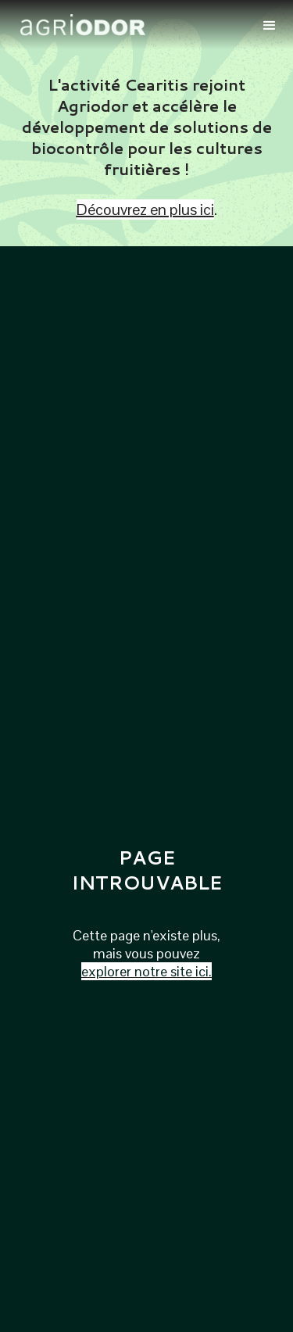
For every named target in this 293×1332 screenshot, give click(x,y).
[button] (269, 24)
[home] (129, 25)
